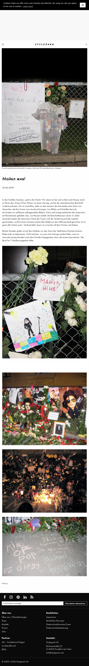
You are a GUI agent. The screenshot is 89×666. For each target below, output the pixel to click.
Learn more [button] (28, 6)
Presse (5, 627)
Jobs (4, 631)
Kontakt (5, 624)
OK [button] (82, 5)
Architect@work (9, 645)
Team (4, 620)
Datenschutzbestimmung (57, 627)
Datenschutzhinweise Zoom (58, 624)
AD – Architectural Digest (13, 642)
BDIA (4, 649)
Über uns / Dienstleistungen (14, 617)
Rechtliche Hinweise (55, 620)
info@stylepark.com (55, 653)
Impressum (51, 617)
